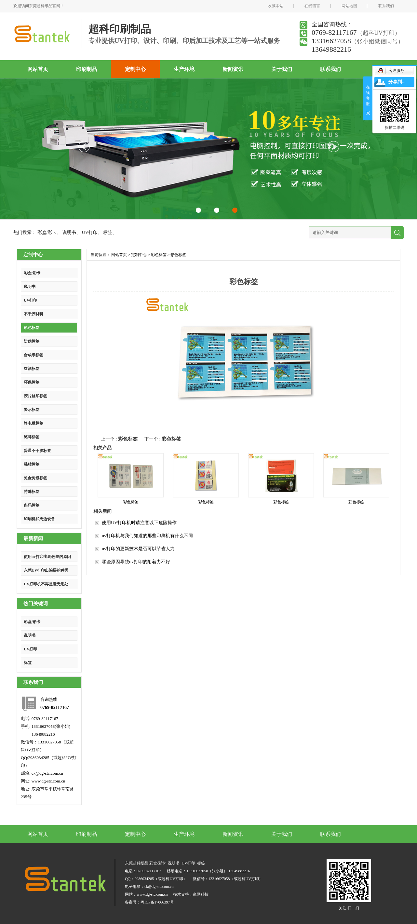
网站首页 (37, 69)
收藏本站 (275, 6)
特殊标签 (31, 491)
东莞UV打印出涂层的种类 (46, 570)
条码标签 (31, 505)
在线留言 (312, 6)
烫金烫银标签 (35, 478)
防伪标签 (31, 341)
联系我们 (386, 6)
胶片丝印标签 (35, 396)
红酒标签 (31, 368)
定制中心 (135, 69)
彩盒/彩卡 (47, 232)
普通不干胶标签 (37, 450)
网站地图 (349, 6)
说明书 (69, 232)
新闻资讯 (232, 69)
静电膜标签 (33, 423)
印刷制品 (86, 69)
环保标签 (31, 382)
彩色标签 (31, 327)
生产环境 (184, 69)
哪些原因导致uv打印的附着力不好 (136, 561)
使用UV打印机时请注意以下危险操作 (139, 522)
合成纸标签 (33, 355)
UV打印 (89, 232)
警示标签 (31, 409)
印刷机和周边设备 (39, 519)
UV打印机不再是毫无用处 (46, 584)
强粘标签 (31, 464)
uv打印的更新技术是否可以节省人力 (138, 548)
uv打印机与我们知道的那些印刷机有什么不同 (147, 535)
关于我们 (281, 69)
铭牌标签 (31, 437)
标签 (107, 232)
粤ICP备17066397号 (157, 902)
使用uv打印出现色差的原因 (47, 556)
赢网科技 (200, 894)
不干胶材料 (33, 314)
